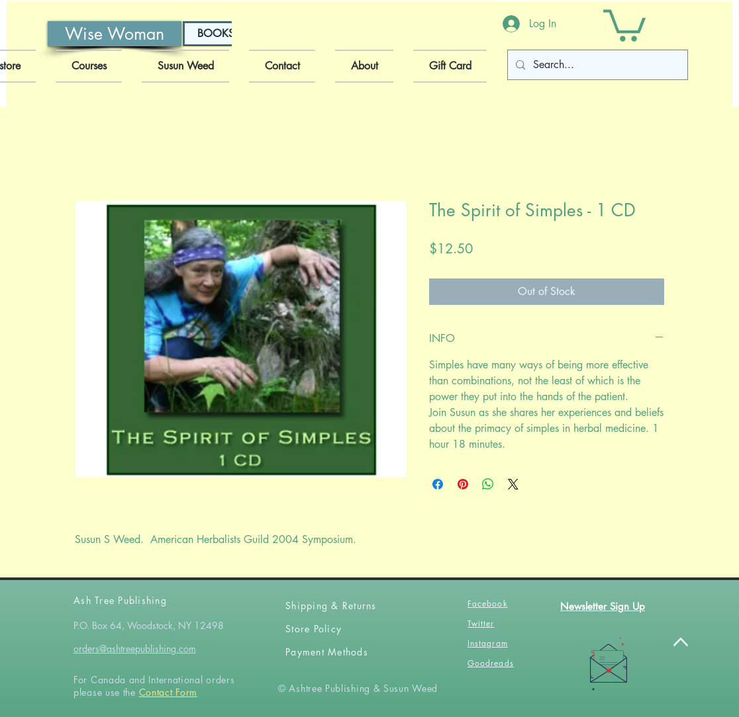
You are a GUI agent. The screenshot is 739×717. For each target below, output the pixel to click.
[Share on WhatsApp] (488, 484)
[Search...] (596, 64)
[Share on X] (513, 484)
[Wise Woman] (114, 33)
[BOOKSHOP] (227, 33)
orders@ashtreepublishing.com (135, 648)
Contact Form (168, 692)
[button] (624, 24)
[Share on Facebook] (438, 484)
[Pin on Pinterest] (463, 484)
